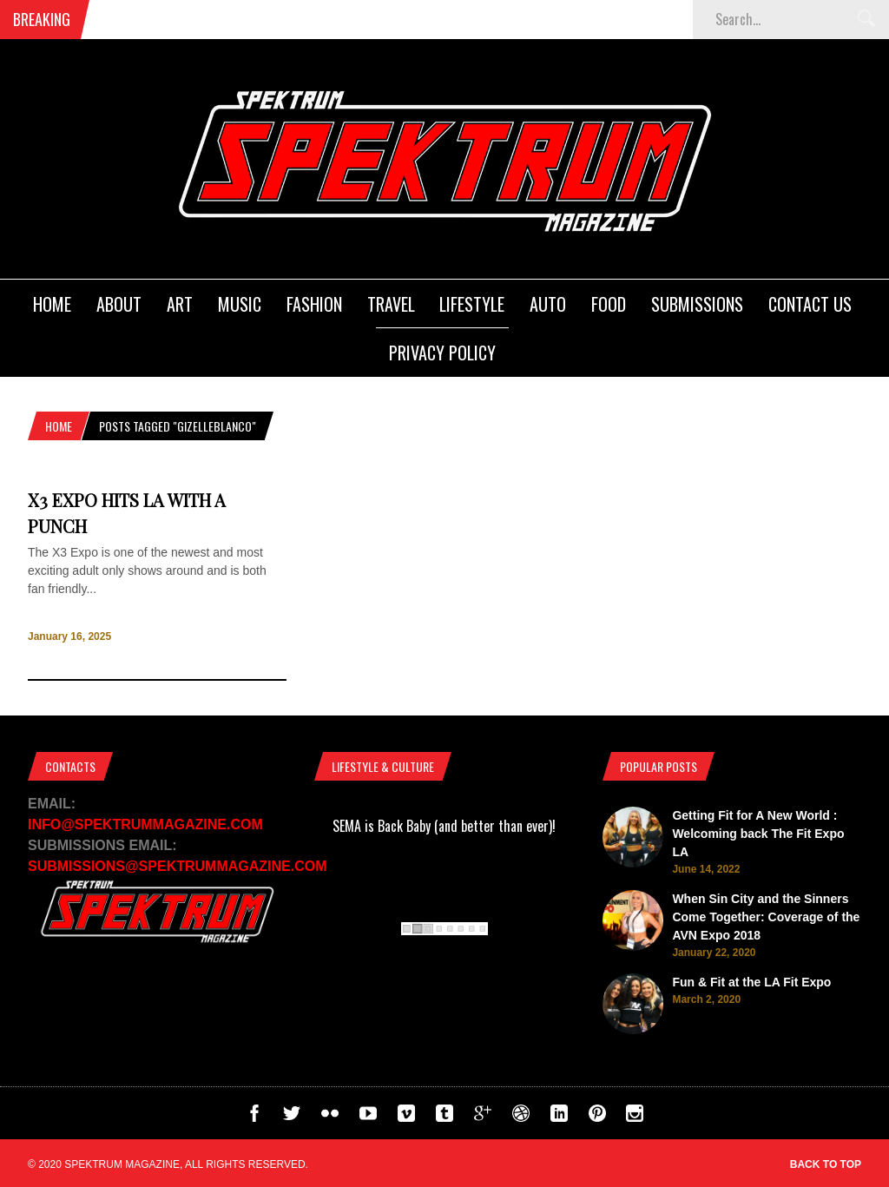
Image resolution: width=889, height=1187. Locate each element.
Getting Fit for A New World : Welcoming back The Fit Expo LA (758, 833)
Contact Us (810, 304)
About (119, 304)
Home (52, 304)
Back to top (825, 1164)
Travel (391, 304)
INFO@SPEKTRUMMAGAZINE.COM (145, 824)
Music (239, 304)
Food (608, 304)
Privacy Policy (442, 353)
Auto (548, 304)
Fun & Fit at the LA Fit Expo (751, 982)
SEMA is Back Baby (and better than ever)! (444, 825)
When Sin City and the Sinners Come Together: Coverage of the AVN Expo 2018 (765, 917)
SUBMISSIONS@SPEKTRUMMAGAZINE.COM (177, 866)
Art (180, 304)
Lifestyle (471, 304)
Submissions (697, 304)
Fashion (314, 304)
